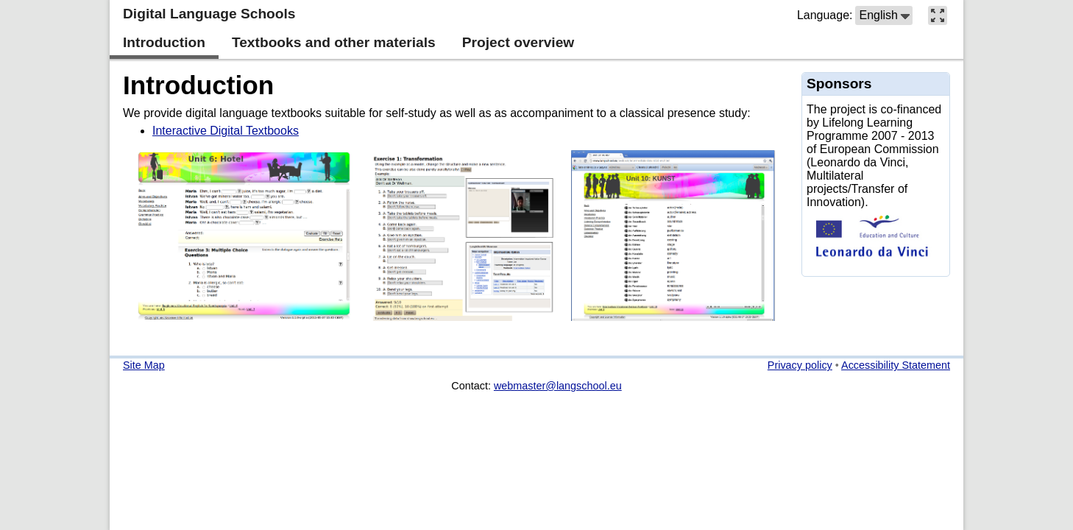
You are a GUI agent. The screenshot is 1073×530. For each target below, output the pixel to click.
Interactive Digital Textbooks (225, 130)
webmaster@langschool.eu (558, 386)
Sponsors (839, 83)
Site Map (144, 365)
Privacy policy (800, 365)
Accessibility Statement (895, 365)
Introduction (198, 85)
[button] (884, 15)
